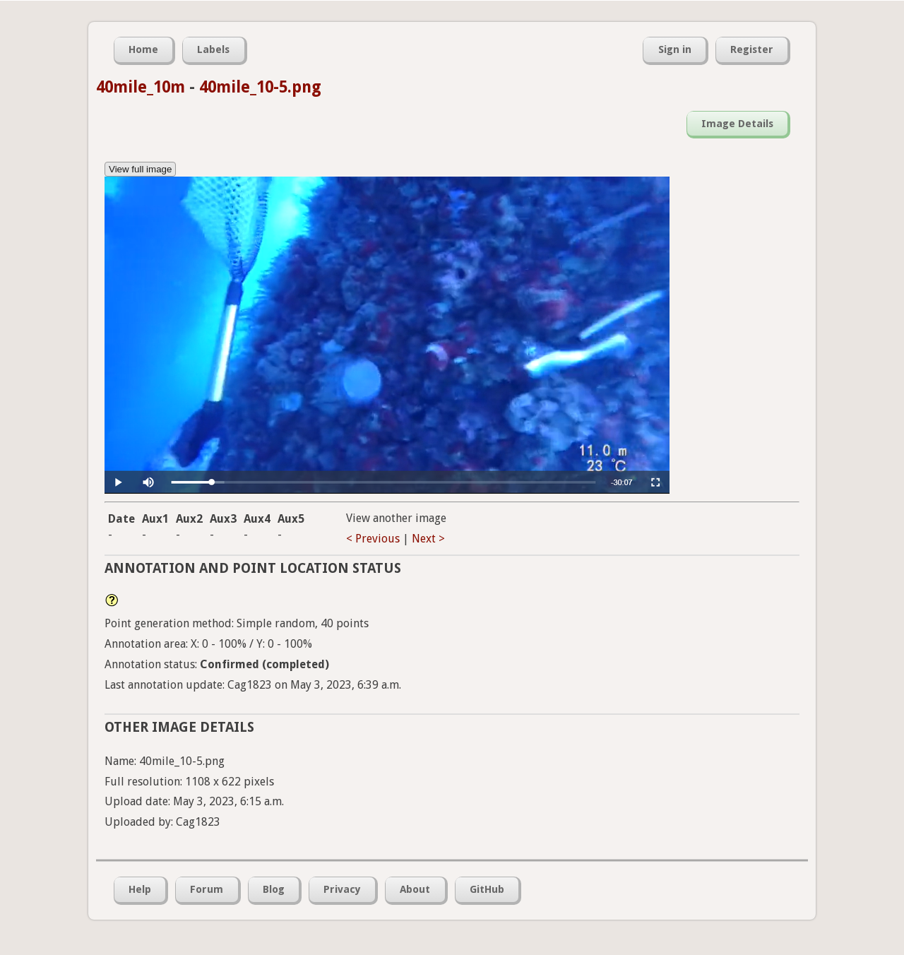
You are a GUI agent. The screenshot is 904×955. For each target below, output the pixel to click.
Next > (428, 538)
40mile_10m (140, 87)
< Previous (373, 538)
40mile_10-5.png (260, 87)
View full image (140, 169)
